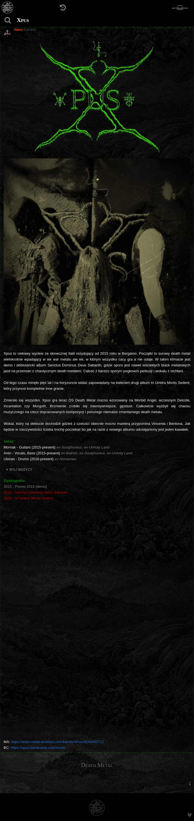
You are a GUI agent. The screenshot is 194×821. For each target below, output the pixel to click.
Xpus (23, 20)
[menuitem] (190, 783)
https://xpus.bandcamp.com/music (38, 748)
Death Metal (97, 765)
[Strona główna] (7, 7)
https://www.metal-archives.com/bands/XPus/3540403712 (57, 742)
